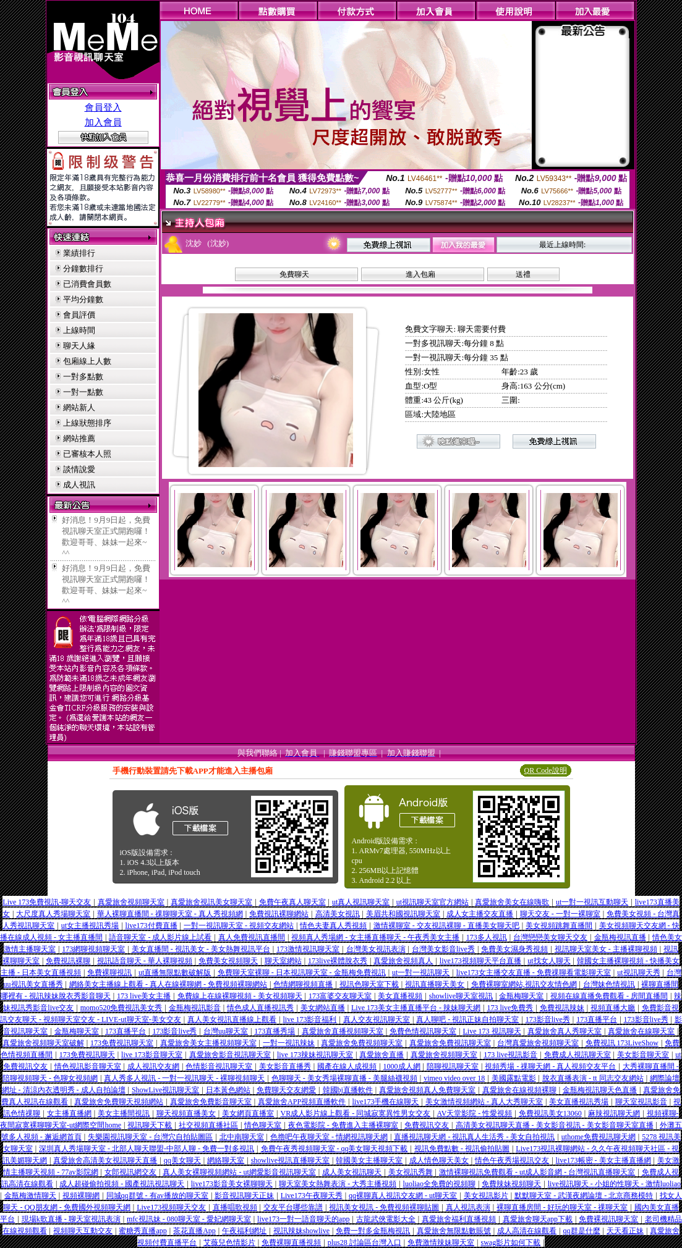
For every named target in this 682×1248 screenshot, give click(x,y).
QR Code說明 (545, 770)
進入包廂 (420, 274)
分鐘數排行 (83, 268)
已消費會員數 (87, 284)
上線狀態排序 (87, 423)
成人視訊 (79, 484)
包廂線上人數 (87, 361)
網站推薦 (79, 438)
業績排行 (79, 253)
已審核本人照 (87, 453)
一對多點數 (83, 376)
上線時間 (79, 330)
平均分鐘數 (83, 299)
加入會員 (103, 122)
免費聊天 (294, 274)
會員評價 (79, 314)
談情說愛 (79, 469)
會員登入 (103, 107)
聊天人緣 (79, 345)
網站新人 (79, 407)
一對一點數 (83, 392)
